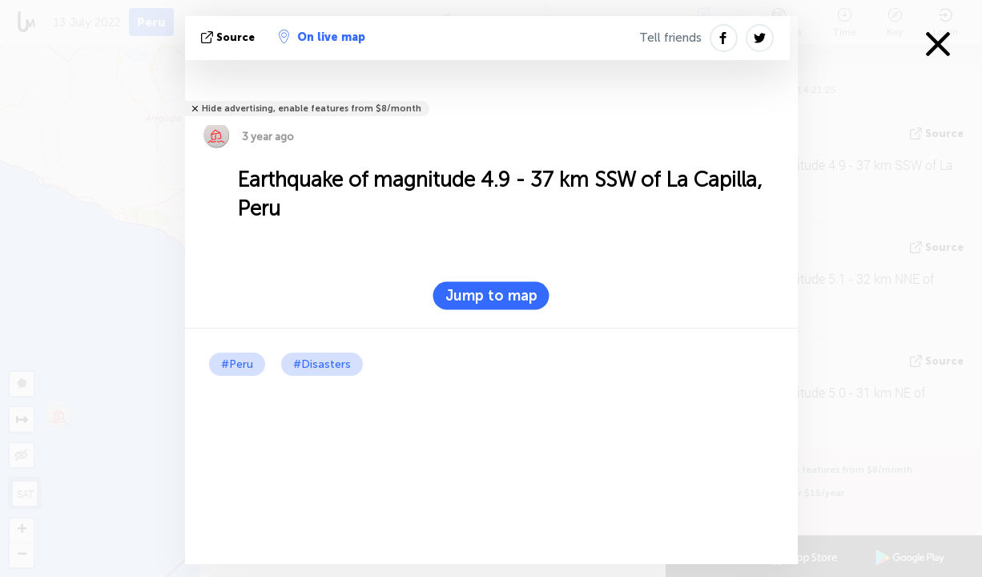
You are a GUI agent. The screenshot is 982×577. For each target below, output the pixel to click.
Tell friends (670, 37)
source (229, 37)
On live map (322, 37)
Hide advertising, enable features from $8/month (311, 108)
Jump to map (491, 296)
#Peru (237, 364)
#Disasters (322, 364)
